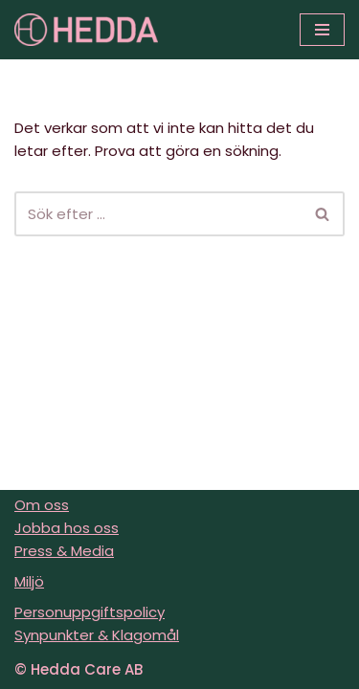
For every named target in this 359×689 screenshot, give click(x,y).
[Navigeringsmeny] (322, 29)
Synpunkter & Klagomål (96, 635)
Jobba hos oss (66, 528)
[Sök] (158, 213)
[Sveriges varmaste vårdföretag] (86, 29)
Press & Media (64, 551)
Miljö (29, 581)
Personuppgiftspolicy (89, 612)
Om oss (41, 505)
